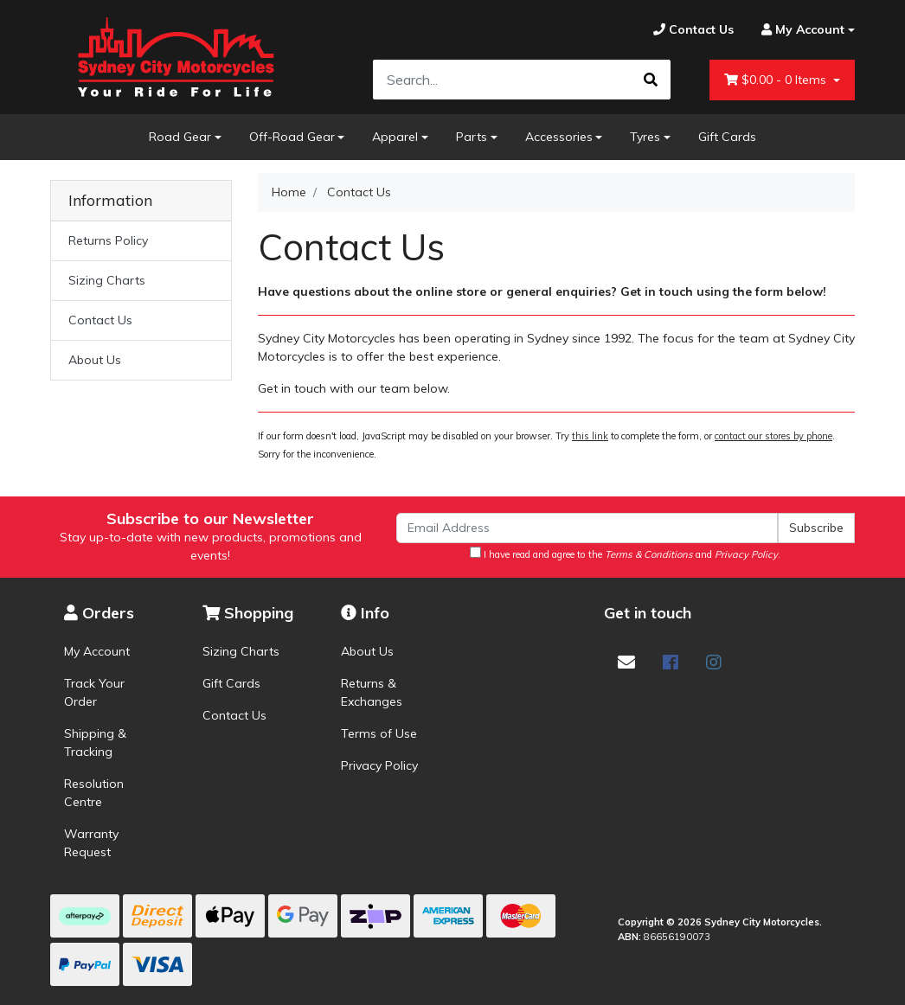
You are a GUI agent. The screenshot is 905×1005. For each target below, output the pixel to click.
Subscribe (816, 527)
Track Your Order (94, 692)
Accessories (559, 136)
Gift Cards (727, 136)
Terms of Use (379, 733)
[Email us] (626, 662)
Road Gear (180, 136)
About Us (94, 360)
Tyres (645, 136)
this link (590, 436)
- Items (777, 80)
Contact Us (100, 320)
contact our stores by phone (773, 436)
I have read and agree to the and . (625, 553)
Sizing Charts (106, 280)
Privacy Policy (379, 765)
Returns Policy (108, 240)
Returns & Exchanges (371, 692)
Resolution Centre (94, 793)
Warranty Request (91, 843)
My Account (97, 651)
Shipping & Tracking (95, 742)
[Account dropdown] (801, 30)
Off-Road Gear (292, 136)
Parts (471, 136)
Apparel (395, 136)
